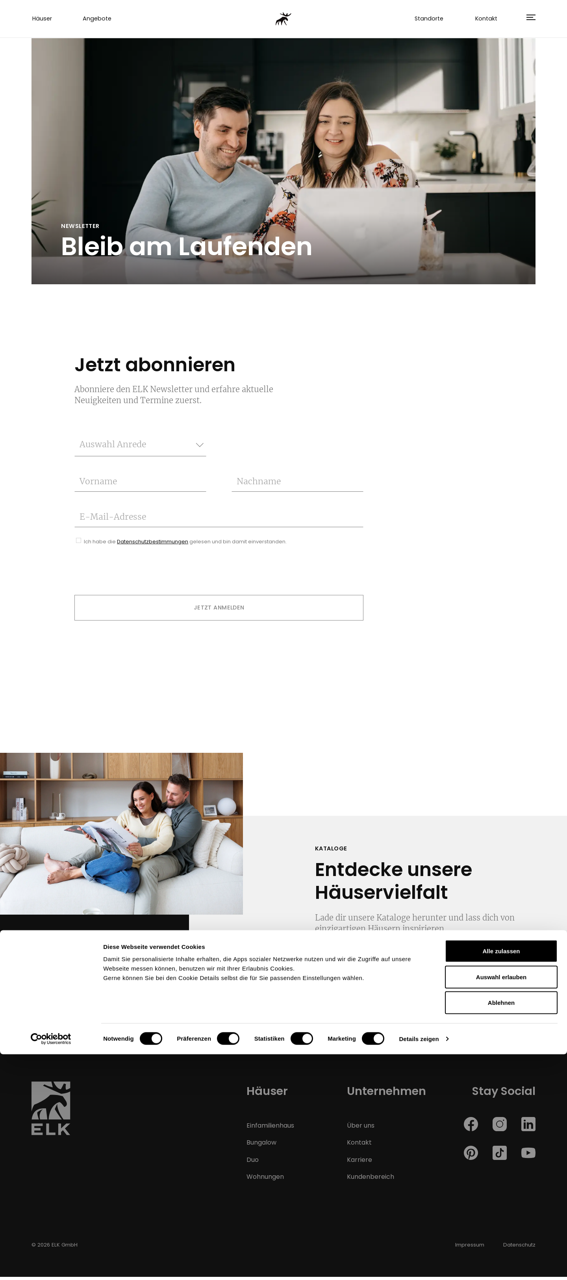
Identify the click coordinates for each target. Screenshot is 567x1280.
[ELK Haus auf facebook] (471, 1127)
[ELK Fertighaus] (283, 20)
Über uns (360, 1128)
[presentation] (134, 574)
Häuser (42, 20)
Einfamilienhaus (270, 1128)
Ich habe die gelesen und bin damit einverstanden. (185, 544)
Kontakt (486, 20)
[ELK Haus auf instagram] (500, 1127)
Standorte (429, 20)
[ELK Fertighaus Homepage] (51, 1114)
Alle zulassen (501, 1176)
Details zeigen (419, 1264)
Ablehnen (501, 1228)
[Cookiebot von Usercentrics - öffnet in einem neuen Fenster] (51, 1265)
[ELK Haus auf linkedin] (528, 1127)
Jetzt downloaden (367, 974)
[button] (528, 20)
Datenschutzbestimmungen (152, 544)
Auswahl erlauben (501, 1202)
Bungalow (261, 1145)
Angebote (97, 20)
